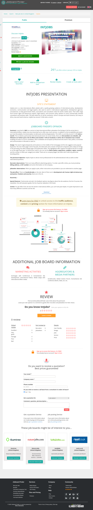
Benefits (15, 487)
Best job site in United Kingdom (25, 14)
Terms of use (41, 504)
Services (65, 2)
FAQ (50, 494)
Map (59, 3)
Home (5, 14)
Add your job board (71, 7)
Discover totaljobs (57, 458)
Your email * (28, 379)
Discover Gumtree (13, 458)
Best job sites (16, 485)
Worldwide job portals (18, 493)
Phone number (28, 390)
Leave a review (46, 321)
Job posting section (55, 427)
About (50, 485)
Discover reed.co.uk (79, 458)
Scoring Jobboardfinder (18, 491)
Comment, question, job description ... (36, 406)
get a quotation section (35, 427)
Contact (50, 498)
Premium (32, 496)
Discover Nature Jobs (35, 462)
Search (54, 3)
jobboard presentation (46, 198)
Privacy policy (49, 504)
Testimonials (68, 485)
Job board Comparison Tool (20, 489)
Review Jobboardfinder (71, 488)
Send (66, 415)
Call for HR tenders (34, 487)
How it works (45, 2)
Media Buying (33, 485)
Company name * (29, 385)
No (29, 397)
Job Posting (32, 489)
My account (82, 7)
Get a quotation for (30, 403)
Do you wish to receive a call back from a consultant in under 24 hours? (46, 395)
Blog (50, 487)
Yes (25, 397)
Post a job (73, 2)
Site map (55, 504)
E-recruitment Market (18, 495)
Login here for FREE (30, 206)
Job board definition (18, 497)
